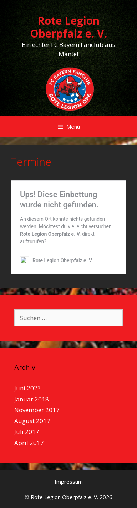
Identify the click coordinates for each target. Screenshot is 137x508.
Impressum (69, 481)
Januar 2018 (31, 399)
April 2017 (29, 443)
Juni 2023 (27, 388)
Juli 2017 (26, 432)
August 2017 (32, 421)
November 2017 (37, 410)
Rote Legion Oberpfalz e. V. (68, 27)
